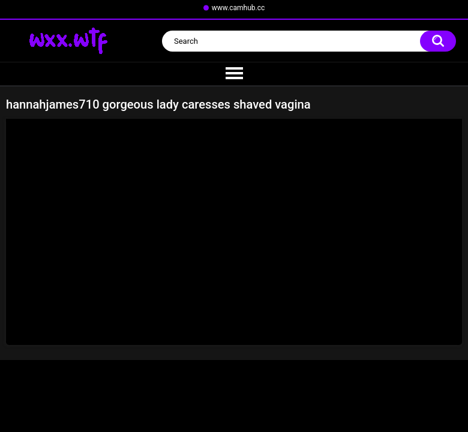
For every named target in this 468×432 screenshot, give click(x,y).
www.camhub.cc (238, 8)
